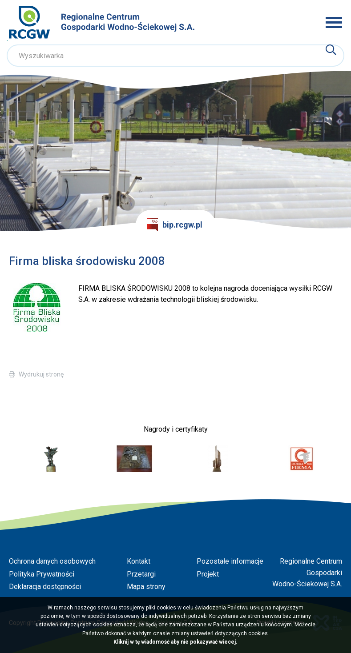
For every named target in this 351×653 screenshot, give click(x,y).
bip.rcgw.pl (175, 225)
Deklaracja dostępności (45, 586)
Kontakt (138, 561)
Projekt (208, 574)
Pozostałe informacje (230, 561)
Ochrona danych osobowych (52, 561)
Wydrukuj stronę (41, 374)
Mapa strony (146, 586)
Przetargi (141, 574)
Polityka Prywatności (41, 574)
